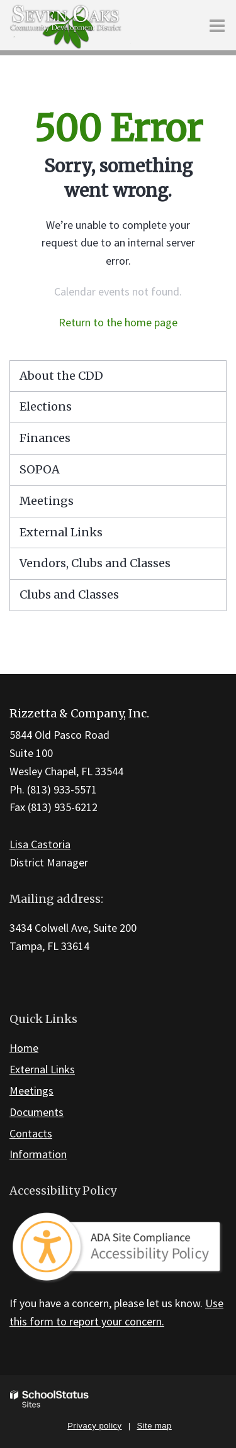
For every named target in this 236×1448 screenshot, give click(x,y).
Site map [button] (154, 1425)
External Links (61, 532)
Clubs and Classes (69, 594)
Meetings (47, 501)
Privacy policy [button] (94, 1425)
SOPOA (40, 469)
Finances (45, 438)
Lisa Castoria (39, 844)
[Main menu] (217, 25)
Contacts (30, 1133)
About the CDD (61, 375)
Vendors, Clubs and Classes (95, 563)
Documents (36, 1112)
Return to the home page (118, 322)
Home (23, 1048)
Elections (46, 406)
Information (38, 1154)
